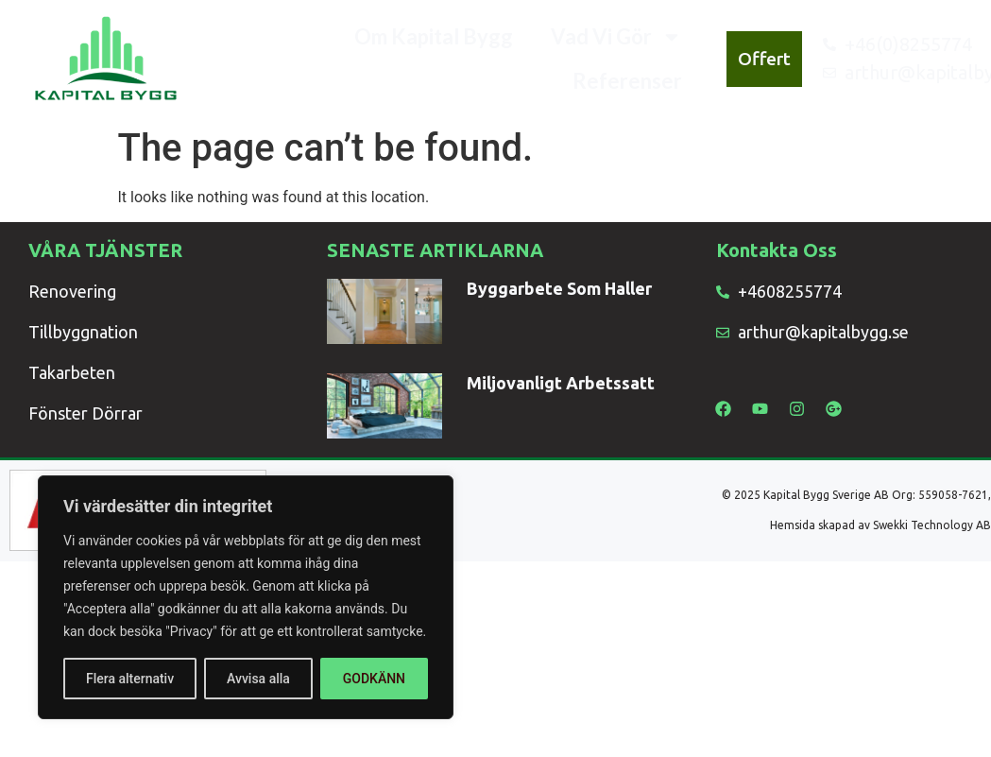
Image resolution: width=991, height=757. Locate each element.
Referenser (627, 81)
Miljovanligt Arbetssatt (561, 382)
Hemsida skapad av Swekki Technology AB (880, 525)
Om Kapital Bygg (433, 36)
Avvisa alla (258, 678)
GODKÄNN (374, 678)
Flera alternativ (130, 678)
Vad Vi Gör (616, 37)
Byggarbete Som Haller (559, 288)
